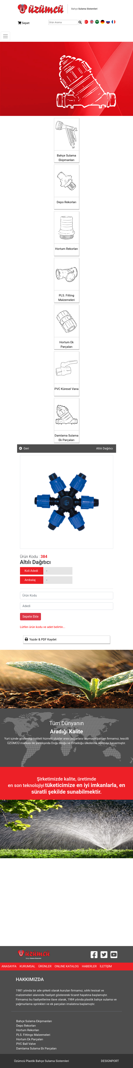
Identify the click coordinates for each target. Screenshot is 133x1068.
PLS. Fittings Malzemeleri (33, 1035)
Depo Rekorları (26, 1025)
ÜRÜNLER (45, 966)
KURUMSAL (28, 966)
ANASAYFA (10, 966)
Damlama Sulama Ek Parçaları (36, 1048)
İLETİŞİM (106, 966)
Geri (24, 448)
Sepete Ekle (31, 616)
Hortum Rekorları (27, 1030)
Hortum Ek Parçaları (29, 1039)
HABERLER (90, 966)
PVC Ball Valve (26, 1044)
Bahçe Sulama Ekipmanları (34, 1021)
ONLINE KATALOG (67, 966)
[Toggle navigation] (5, 36)
